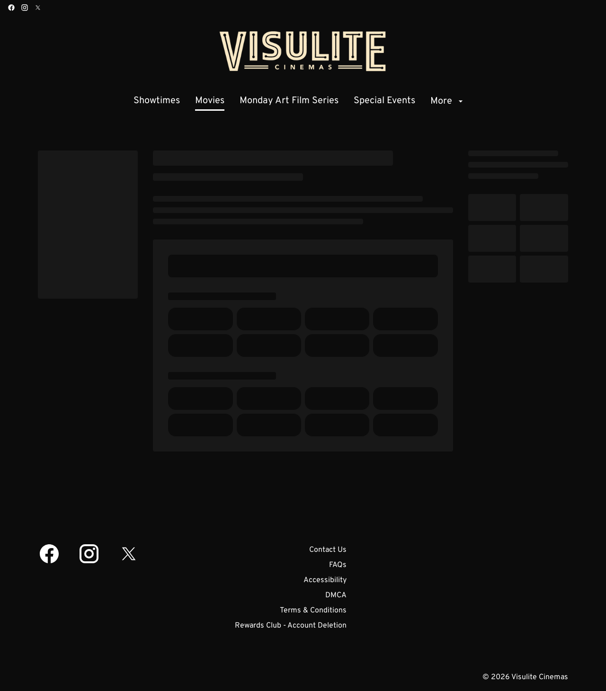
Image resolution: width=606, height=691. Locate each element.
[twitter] (38, 7)
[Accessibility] (325, 580)
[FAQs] (338, 565)
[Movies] (209, 101)
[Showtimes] (157, 101)
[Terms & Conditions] (313, 610)
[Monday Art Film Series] (289, 101)
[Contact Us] (328, 550)
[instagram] (24, 7)
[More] (447, 101)
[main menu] (299, 101)
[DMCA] (336, 595)
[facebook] (11, 7)
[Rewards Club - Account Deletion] (291, 625)
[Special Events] (384, 101)
